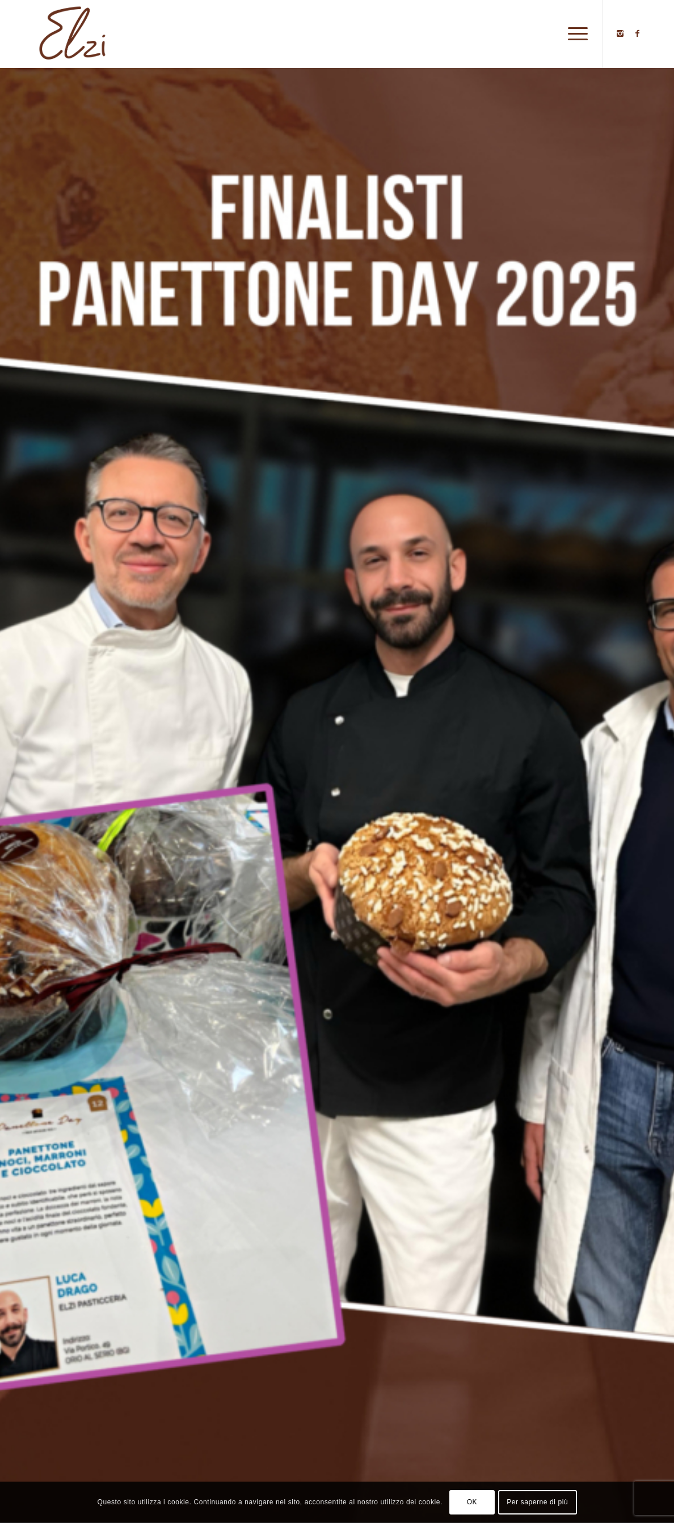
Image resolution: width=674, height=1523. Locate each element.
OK (472, 1502)
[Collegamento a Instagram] (620, 33)
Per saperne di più (537, 1502)
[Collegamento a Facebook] (637, 33)
